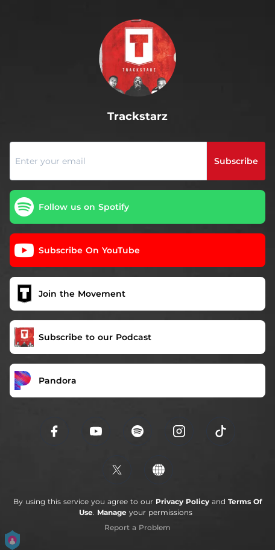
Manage (112, 512)
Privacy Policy (182, 501)
